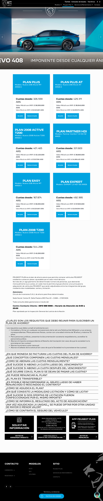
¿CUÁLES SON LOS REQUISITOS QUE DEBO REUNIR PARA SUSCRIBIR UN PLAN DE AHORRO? (50, 321)
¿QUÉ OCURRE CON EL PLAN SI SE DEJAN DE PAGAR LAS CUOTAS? (46, 371)
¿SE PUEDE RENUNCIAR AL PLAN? (26, 375)
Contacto (97, 5)
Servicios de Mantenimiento (83, 5)
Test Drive (91, 2)
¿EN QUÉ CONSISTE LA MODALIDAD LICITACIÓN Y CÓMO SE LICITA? (47, 391)
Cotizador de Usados (78, 2)
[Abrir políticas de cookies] (51, 496)
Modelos (57, 5)
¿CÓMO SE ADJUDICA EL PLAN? (25, 388)
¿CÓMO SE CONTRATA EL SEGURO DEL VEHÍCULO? (37, 410)
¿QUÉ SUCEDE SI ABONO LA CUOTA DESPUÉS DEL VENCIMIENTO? (46, 368)
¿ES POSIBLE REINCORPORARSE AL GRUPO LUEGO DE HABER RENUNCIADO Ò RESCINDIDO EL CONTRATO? (43, 383)
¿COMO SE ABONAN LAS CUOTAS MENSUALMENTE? (38, 361)
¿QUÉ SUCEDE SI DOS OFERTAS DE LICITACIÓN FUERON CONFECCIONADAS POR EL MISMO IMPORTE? (40, 396)
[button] (2, 37)
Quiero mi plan (32, 116)
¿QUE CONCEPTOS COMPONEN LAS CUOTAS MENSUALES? (42, 357)
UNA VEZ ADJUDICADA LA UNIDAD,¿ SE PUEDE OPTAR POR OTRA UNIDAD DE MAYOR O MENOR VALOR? (50, 405)
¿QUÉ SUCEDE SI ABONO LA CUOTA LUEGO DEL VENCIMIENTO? (44, 364)
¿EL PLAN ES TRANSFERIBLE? (24, 378)
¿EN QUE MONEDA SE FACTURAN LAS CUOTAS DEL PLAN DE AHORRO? (49, 354)
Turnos (67, 2)
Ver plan (20, 116)
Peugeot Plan (67, 5)
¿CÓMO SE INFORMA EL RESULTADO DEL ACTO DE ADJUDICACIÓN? (46, 401)
